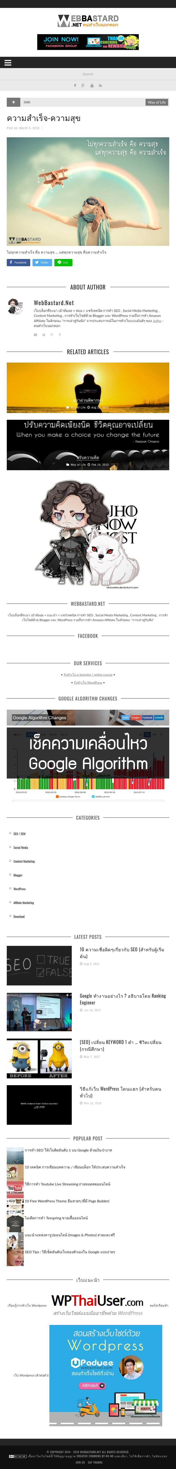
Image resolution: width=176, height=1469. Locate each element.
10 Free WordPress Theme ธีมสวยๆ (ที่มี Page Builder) (67, 1200)
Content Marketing (24, 861)
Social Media (21, 847)
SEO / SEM (19, 833)
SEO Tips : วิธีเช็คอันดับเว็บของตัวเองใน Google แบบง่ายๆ (70, 1251)
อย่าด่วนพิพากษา (88, 400)
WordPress (20, 888)
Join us (80, 1462)
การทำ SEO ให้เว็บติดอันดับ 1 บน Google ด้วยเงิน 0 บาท (68, 1150)
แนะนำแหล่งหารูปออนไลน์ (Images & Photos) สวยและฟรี (70, 1234)
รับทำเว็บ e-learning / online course (88, 674)
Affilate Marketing (24, 902)
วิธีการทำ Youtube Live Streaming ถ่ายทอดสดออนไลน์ (67, 1184)
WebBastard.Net (54, 302)
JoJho (157, 320)
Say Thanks (95, 1462)
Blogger (18, 874)
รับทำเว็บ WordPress (88, 682)
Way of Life (157, 102)
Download (19, 916)
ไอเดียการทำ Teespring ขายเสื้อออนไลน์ (56, 1217)
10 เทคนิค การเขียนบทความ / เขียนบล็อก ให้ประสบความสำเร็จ (75, 1167)
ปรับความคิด (88, 457)
